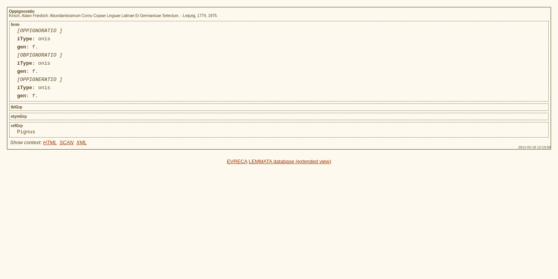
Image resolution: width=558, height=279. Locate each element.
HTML (50, 154)
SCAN (67, 154)
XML (81, 154)
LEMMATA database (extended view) (290, 173)
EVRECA (237, 173)
